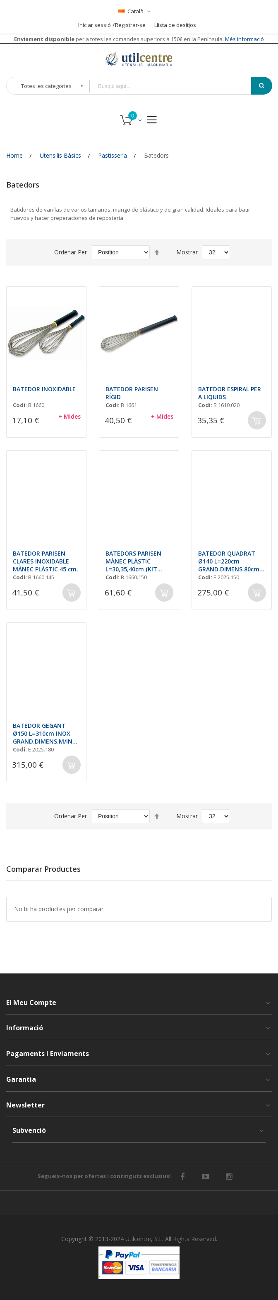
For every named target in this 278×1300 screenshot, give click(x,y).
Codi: (20, 405)
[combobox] (176, 86)
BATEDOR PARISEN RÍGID (131, 393)
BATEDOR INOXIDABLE (44, 389)
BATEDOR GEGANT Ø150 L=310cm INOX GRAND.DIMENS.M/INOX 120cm (45, 733)
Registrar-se (130, 25)
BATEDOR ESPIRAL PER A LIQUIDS (229, 393)
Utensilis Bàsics (60, 155)
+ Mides (69, 416)
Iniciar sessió (94, 25)
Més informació (244, 39)
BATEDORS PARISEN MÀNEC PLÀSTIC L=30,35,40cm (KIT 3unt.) (133, 561)
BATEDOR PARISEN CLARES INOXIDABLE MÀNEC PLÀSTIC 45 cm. (45, 561)
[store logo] (139, 59)
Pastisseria (112, 155)
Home (14, 155)
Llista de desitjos (175, 25)
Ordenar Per (70, 252)
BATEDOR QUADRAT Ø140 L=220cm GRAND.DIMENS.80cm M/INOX (228, 561)
